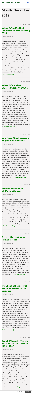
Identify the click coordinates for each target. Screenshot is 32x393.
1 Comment (26, 184)
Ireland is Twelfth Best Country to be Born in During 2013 (16, 30)
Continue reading (8, 74)
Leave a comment (25, 24)
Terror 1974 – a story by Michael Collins (13, 238)
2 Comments (26, 233)
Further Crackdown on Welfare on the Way (12, 189)
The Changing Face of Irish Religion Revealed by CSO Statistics (14, 288)
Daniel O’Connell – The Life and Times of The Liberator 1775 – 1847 (15, 343)
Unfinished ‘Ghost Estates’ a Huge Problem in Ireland (15, 139)
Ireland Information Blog (12, 2)
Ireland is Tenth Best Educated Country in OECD (15, 86)
